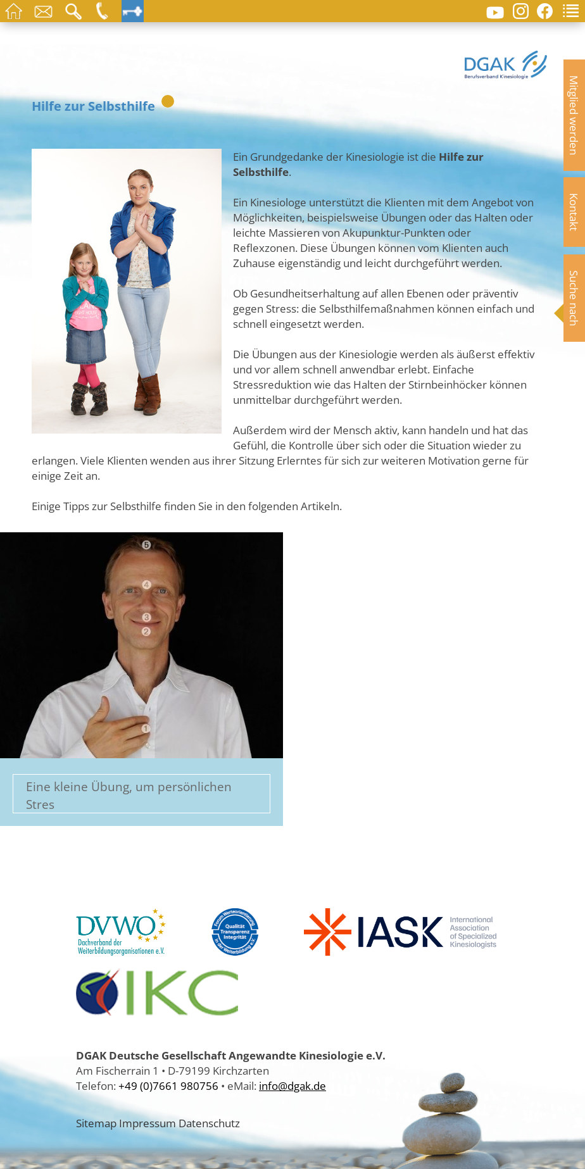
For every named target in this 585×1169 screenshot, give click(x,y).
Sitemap (96, 1122)
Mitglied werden (574, 115)
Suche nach (574, 298)
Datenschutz (209, 1122)
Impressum (147, 1122)
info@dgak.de (292, 1085)
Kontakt (574, 212)
